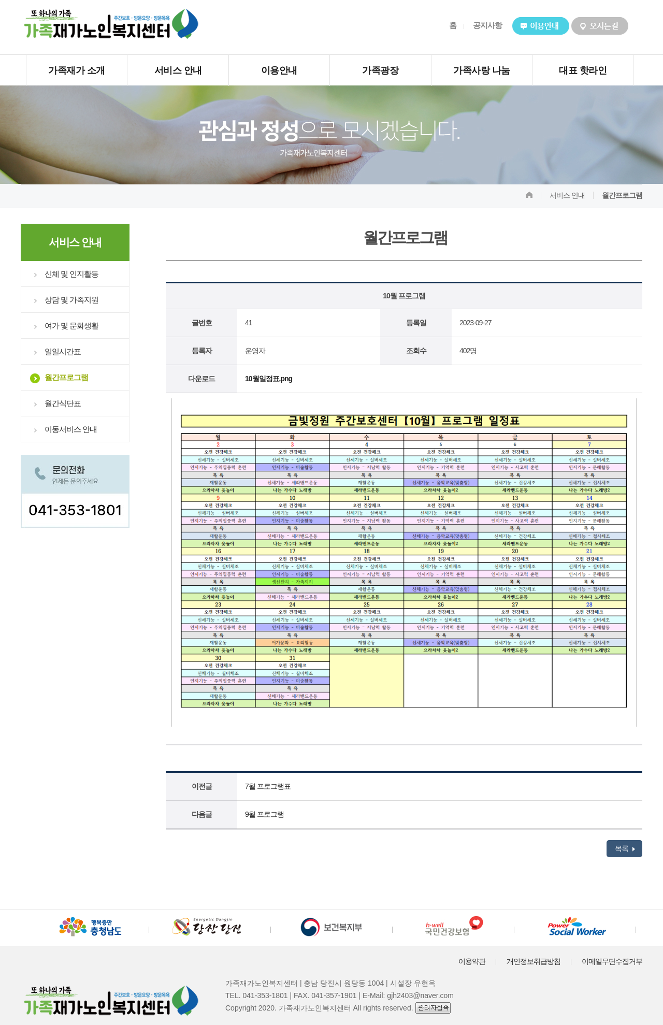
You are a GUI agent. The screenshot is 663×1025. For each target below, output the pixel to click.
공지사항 (487, 25)
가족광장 (380, 70)
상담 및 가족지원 (71, 299)
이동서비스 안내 (71, 429)
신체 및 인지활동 (71, 273)
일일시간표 (63, 351)
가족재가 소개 (76, 70)
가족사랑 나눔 (481, 70)
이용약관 (471, 961)
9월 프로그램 (264, 814)
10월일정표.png (268, 378)
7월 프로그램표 (268, 786)
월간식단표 (63, 403)
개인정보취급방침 (533, 961)
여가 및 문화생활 (71, 325)
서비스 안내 (178, 70)
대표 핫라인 (583, 70)
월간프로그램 (66, 377)
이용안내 (279, 70)
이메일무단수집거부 (612, 961)
